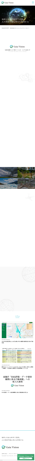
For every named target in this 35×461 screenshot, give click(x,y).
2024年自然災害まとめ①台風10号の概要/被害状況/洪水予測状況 (17, 332)
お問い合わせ (4, 453)
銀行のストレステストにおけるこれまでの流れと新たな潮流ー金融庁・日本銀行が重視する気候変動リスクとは (17, 357)
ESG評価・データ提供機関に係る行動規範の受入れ (17, 382)
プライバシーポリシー (13, 453)
